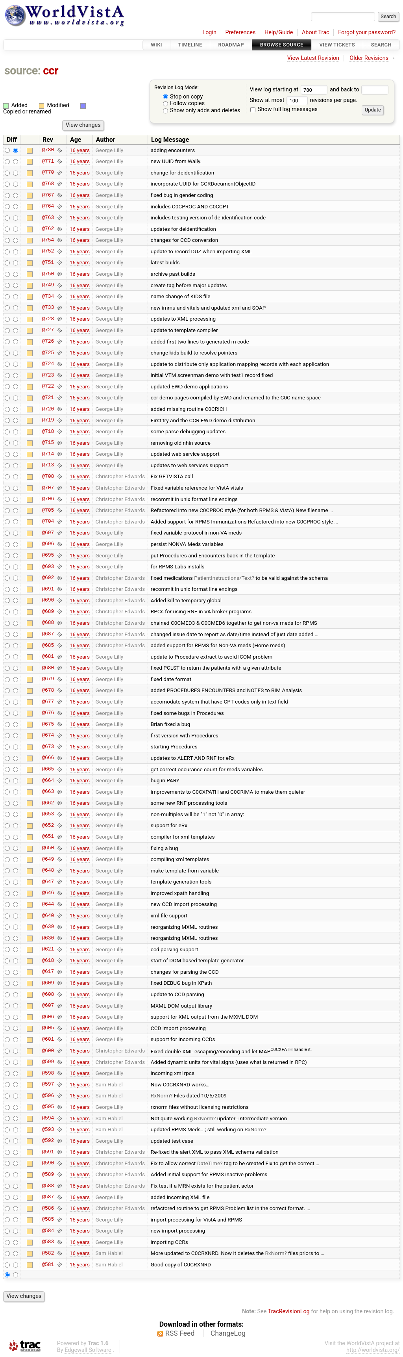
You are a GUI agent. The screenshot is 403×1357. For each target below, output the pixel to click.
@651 (48, 836)
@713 (48, 465)
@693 (48, 566)
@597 (48, 1084)
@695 (48, 555)
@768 (48, 183)
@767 (48, 195)
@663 (48, 791)
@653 (48, 814)
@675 (48, 724)
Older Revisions (368, 58)
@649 (48, 859)
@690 (48, 600)
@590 (48, 1163)
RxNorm (160, 1095)
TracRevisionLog (289, 1311)
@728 (48, 318)
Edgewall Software (88, 1350)
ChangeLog (228, 1333)
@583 (48, 1242)
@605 (48, 1028)
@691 (48, 588)
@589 (48, 1174)
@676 (48, 713)
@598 (48, 1073)
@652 (48, 825)
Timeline (190, 45)
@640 (48, 915)
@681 (48, 656)
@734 (48, 296)
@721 (48, 397)
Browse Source (281, 45)
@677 (48, 701)
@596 (48, 1095)
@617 (48, 971)
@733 (48, 307)
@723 (48, 375)
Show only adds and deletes (201, 110)
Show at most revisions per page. (303, 100)
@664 (48, 780)
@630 (48, 937)
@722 (48, 386)
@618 (48, 960)
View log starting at (290, 89)
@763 (48, 217)
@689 (48, 611)
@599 (48, 1062)
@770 (48, 172)
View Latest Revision (313, 58)
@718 (48, 431)
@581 (48, 1264)
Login (209, 32)
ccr (50, 70)
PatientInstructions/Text (222, 578)
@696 (48, 544)
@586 (48, 1208)
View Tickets (337, 45)
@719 (48, 420)
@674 (48, 735)
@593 (48, 1129)
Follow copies (184, 103)
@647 (48, 881)
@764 (48, 206)
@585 (48, 1219)
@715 (48, 442)
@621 (48, 949)
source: (22, 70)
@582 (48, 1253)
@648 (48, 870)
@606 (48, 1016)
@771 (48, 161)
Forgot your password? (367, 32)
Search (381, 45)
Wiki (156, 45)
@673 (48, 746)
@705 (48, 510)
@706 (48, 499)
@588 (48, 1185)
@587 (48, 1197)
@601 (48, 1039)
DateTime (208, 1163)
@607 (48, 1005)
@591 (48, 1151)
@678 (48, 690)
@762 (48, 228)
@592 (48, 1140)
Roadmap (231, 45)
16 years (80, 150)
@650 (48, 848)
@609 (48, 982)
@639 (48, 926)
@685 (48, 645)
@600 (48, 1050)
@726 (48, 341)
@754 (48, 239)
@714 (48, 453)
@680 (48, 667)
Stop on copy (183, 96)
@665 (48, 769)
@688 (48, 622)
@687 (48, 634)
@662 (48, 802)
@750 (48, 273)
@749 (48, 285)
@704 (48, 521)
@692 (48, 577)
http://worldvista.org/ (373, 1350)
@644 (48, 904)
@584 (48, 1230)
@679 (48, 679)
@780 (48, 150)
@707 (48, 487)
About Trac (315, 32)
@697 (48, 532)
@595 (48, 1106)
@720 (48, 408)
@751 (48, 262)
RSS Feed (179, 1333)
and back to (359, 89)
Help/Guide (278, 32)
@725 (48, 352)
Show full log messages (284, 109)
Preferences (240, 32)
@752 (48, 251)
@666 (48, 757)
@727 (48, 330)
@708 (48, 476)
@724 (48, 364)
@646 (48, 893)
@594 (48, 1118)
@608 (48, 994)
